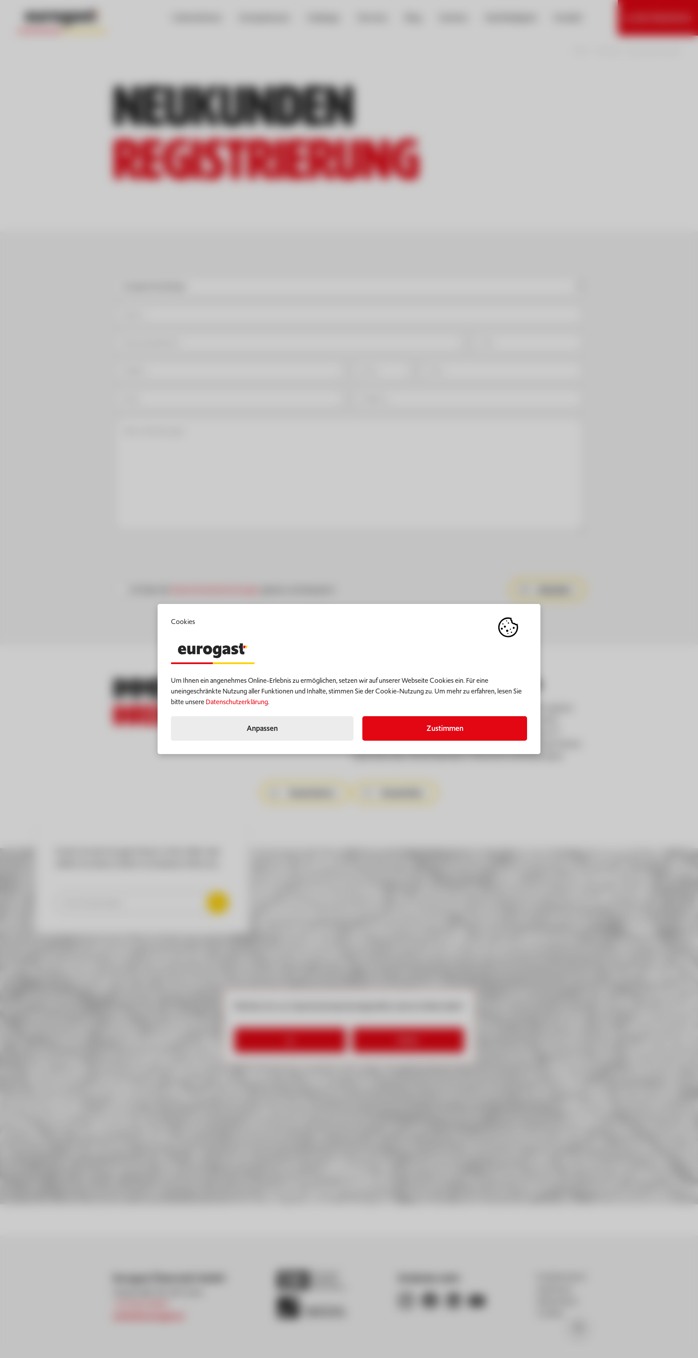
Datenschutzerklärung (237, 701)
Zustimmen (444, 728)
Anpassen (262, 728)
